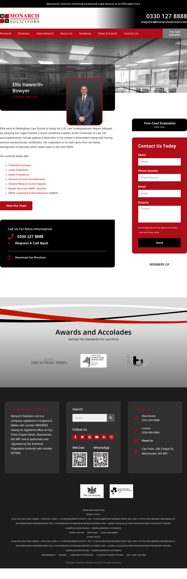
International (44, 33)
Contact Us (131, 33)
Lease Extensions (19, 169)
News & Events (107, 33)
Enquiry (143, 202)
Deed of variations (19, 174)
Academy (85, 33)
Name (142, 154)
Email (142, 186)
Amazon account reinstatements (28, 179)
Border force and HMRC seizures (29, 188)
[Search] (111, 419)
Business (24, 33)
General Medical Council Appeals (29, 183)
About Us (66, 33)
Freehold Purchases (21, 165)
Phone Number (148, 170)
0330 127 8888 (166, 16)
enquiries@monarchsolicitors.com (164, 22)
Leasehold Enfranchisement (33, 193)
